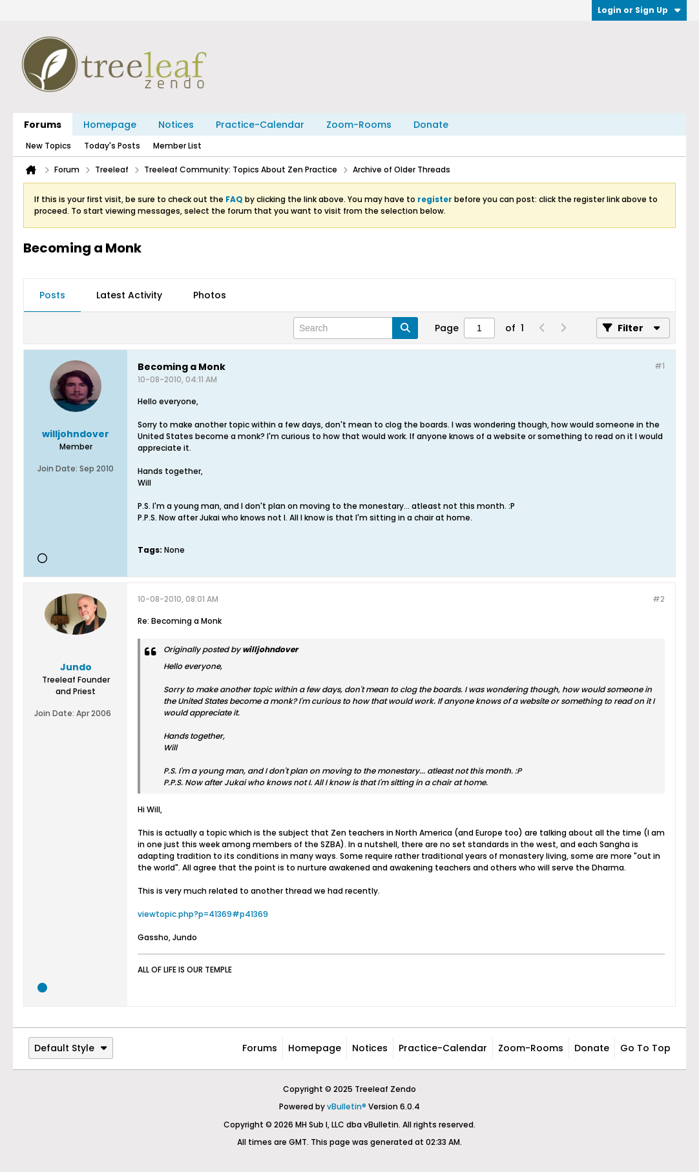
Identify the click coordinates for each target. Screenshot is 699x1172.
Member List (177, 145)
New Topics (48, 145)
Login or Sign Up (639, 10)
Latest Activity (129, 295)
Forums (42, 124)
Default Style (70, 1048)
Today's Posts (112, 145)
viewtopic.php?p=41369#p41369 (203, 914)
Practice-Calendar (260, 124)
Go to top (645, 1048)
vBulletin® (346, 1106)
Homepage (109, 124)
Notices (176, 124)
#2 (658, 598)
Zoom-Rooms (358, 124)
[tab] (52, 296)
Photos (209, 295)
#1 (659, 365)
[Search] (355, 328)
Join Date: (57, 468)
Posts (52, 295)
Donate (430, 124)
